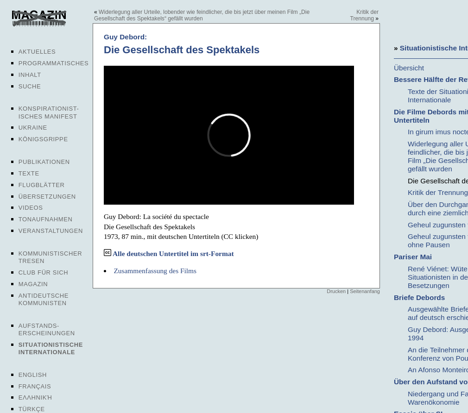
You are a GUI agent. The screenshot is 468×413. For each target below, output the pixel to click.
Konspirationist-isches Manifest (49, 112)
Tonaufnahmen (46, 219)
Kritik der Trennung (364, 15)
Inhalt (30, 74)
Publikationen (44, 161)
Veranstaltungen (51, 230)
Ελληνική (35, 397)
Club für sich (44, 272)
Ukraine (33, 127)
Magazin (33, 284)
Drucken (336, 291)
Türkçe (32, 409)
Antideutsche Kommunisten (44, 299)
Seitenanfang (365, 291)
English (33, 374)
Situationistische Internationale (51, 348)
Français (35, 386)
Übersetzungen (47, 196)
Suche (30, 86)
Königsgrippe (43, 139)
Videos (31, 207)
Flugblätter (42, 184)
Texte (29, 173)
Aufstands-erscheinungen (47, 329)
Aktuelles (37, 51)
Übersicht (409, 68)
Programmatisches (54, 63)
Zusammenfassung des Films (155, 271)
